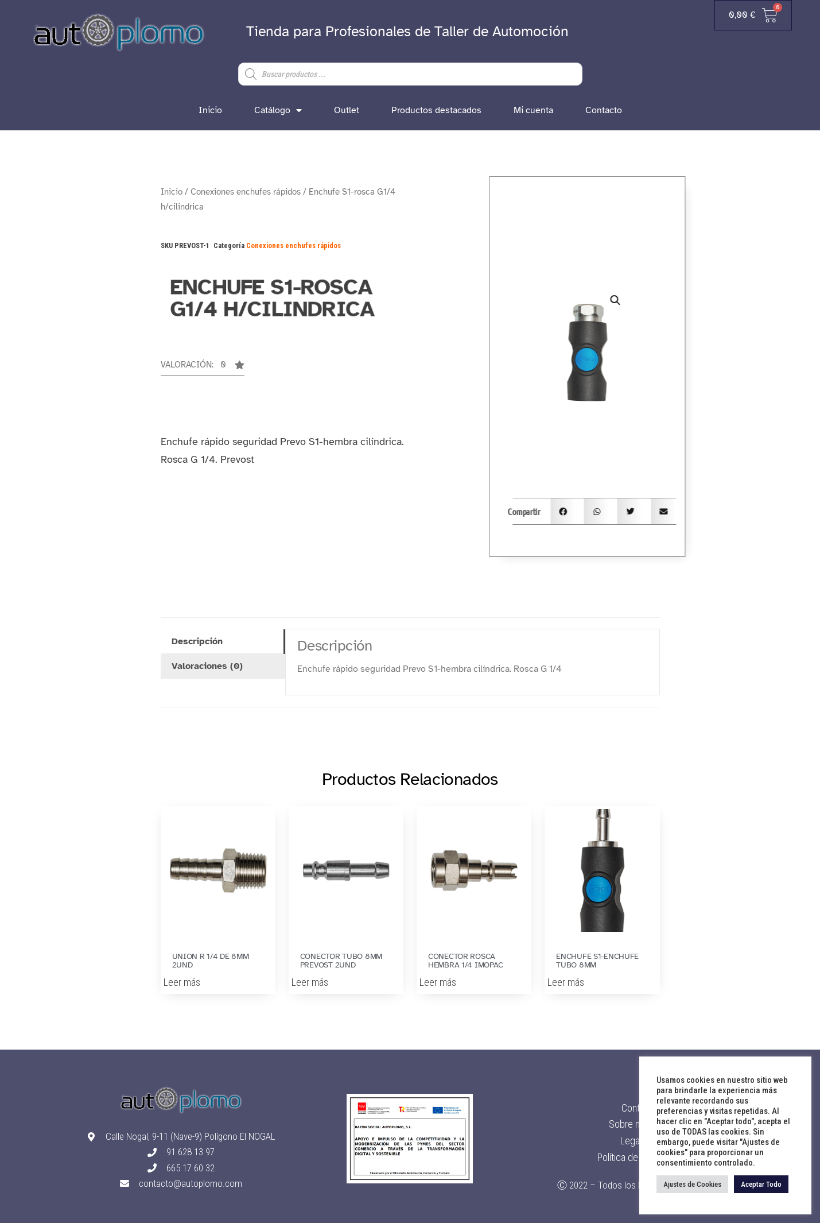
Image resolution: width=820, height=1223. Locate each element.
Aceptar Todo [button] (761, 1184)
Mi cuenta (533, 110)
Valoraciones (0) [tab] (207, 666)
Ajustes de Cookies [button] (692, 1184)
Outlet (346, 110)
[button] (202, 368)
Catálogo (278, 110)
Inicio (210, 110)
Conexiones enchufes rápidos (246, 192)
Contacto (603, 110)
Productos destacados (436, 110)
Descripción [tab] (197, 641)
